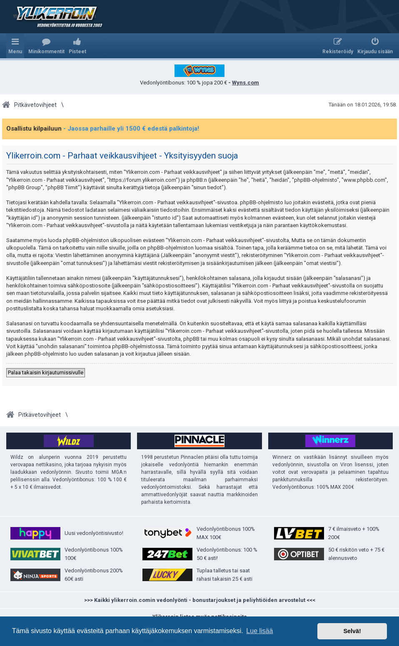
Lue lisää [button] (259, 630)
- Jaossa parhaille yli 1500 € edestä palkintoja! (131, 128)
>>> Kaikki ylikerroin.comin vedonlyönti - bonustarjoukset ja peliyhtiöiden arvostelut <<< (199, 600)
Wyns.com (245, 82)
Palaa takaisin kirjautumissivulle (45, 372)
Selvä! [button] (352, 631)
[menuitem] (46, 45)
